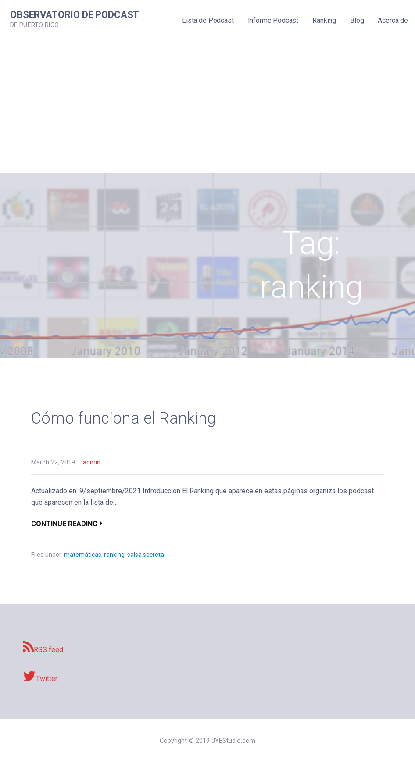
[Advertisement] (207, 107)
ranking (114, 554)
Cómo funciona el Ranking (123, 418)
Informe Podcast (273, 20)
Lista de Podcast (207, 20)
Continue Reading (64, 524)
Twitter (40, 676)
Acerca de (393, 20)
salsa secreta (145, 554)
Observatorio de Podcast (74, 14)
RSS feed (43, 647)
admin (91, 462)
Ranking (324, 20)
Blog (357, 20)
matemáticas (82, 554)
